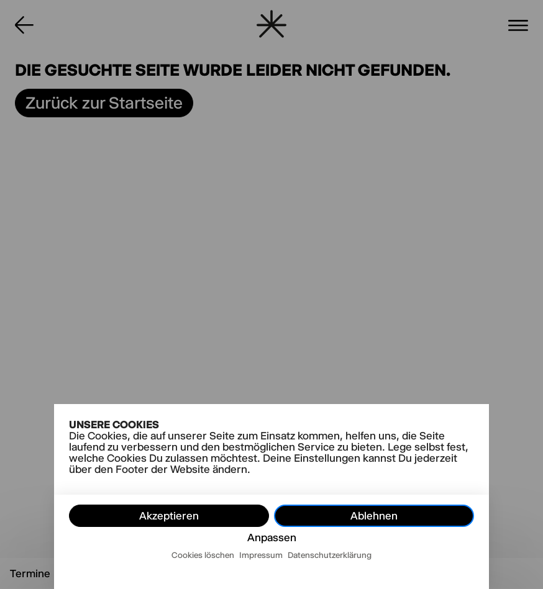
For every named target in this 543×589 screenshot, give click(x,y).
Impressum (261, 555)
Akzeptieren (169, 516)
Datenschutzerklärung (330, 555)
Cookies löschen (202, 555)
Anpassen (271, 537)
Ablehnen (374, 516)
